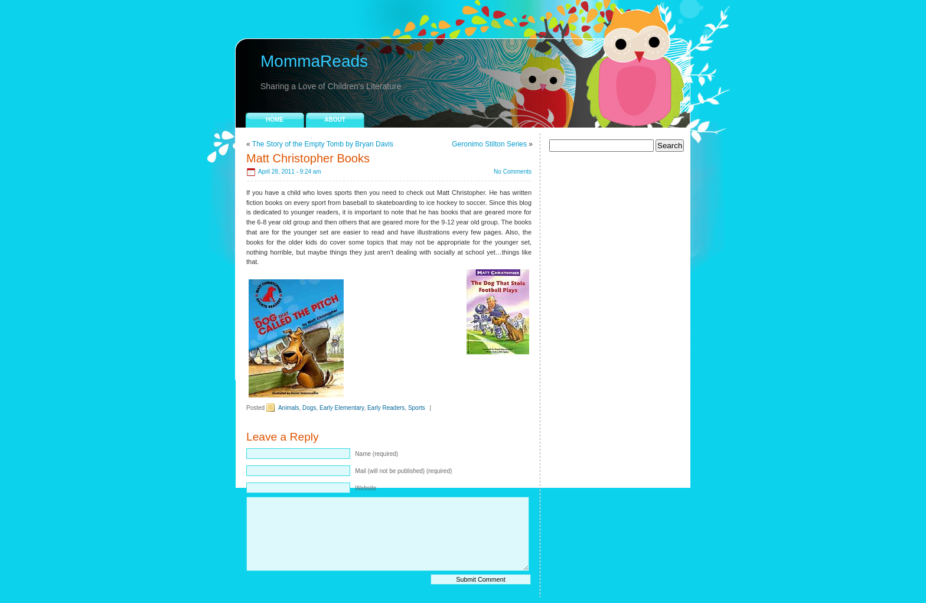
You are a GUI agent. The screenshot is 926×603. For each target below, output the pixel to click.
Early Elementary (341, 408)
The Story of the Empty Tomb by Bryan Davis (322, 144)
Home (274, 119)
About (334, 119)
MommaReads (314, 61)
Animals (288, 408)
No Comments (513, 171)
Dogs (309, 408)
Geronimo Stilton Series (489, 144)
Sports (416, 408)
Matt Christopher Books (308, 158)
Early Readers (386, 408)
